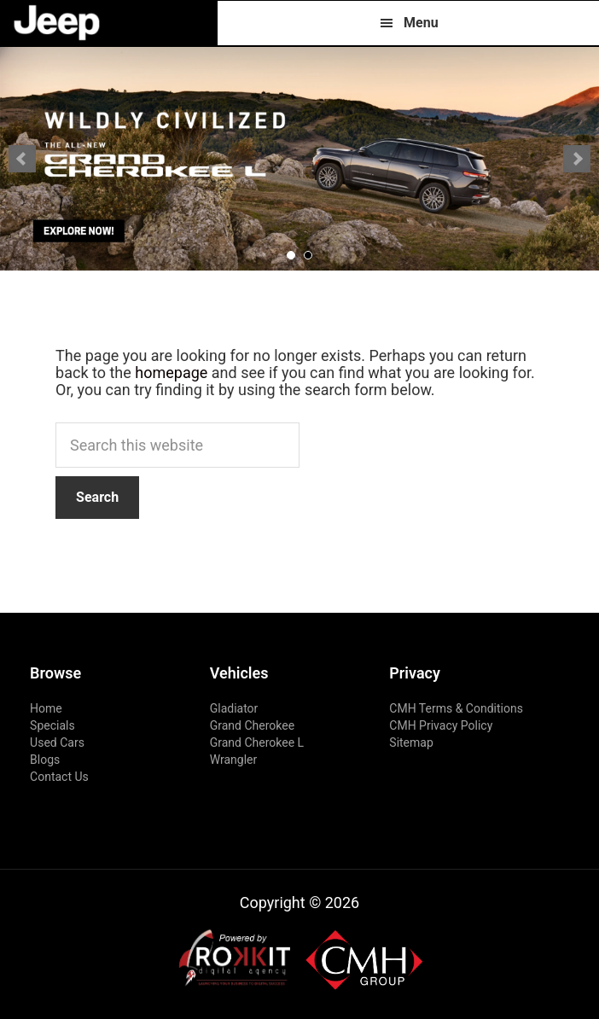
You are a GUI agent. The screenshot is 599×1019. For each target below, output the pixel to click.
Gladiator (234, 708)
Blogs (45, 759)
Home (46, 708)
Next (576, 158)
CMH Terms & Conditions (456, 708)
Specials (52, 725)
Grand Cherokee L (257, 742)
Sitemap (411, 742)
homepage (171, 372)
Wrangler (234, 759)
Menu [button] (421, 23)
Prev (22, 158)
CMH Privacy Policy (440, 725)
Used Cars (57, 742)
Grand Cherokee (252, 725)
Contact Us (59, 776)
